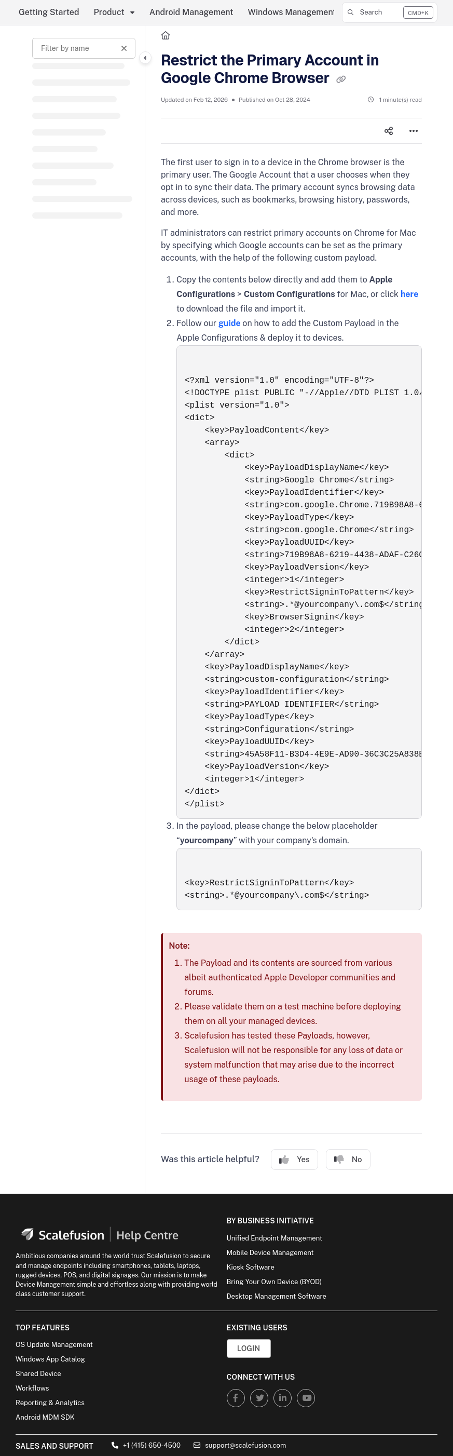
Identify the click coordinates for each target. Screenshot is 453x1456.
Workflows (32, 1388)
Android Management (191, 12)
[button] (389, 12)
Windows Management (292, 12)
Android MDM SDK (45, 1417)
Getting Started (49, 12)
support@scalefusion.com (240, 1445)
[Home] (165, 36)
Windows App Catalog (50, 1359)
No (348, 1160)
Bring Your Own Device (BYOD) (274, 1282)
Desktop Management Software (276, 1296)
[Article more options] (413, 131)
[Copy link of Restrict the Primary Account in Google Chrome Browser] (341, 79)
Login (248, 1348)
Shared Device (38, 1374)
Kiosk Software (250, 1267)
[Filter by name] (83, 48)
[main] (291, 609)
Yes (294, 1160)
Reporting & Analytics (50, 1403)
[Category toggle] (145, 57)
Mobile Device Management (270, 1253)
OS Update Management (54, 1345)
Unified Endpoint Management (275, 1238)
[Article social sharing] (388, 131)
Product (109, 12)
